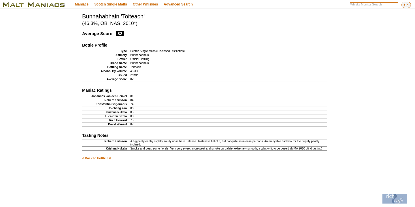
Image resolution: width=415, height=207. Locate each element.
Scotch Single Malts (110, 4)
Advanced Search (178, 4)
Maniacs (81, 4)
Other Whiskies (145, 4)
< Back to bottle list (96, 158)
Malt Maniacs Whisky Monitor (37, 4)
